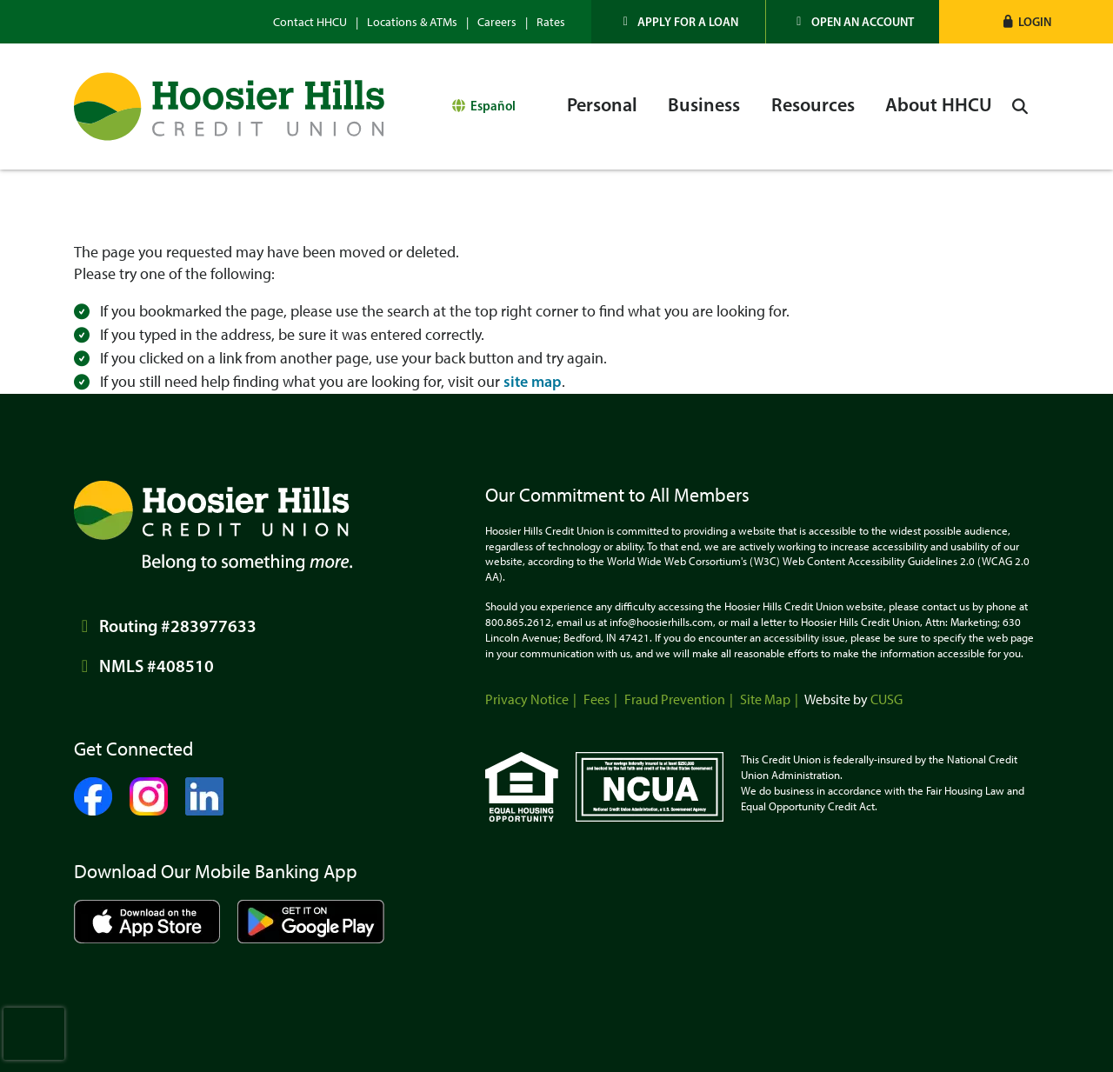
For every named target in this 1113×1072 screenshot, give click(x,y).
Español (493, 105)
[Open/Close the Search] (1020, 106)
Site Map (765, 699)
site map (532, 381)
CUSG (886, 699)
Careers (497, 22)
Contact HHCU (310, 22)
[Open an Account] (853, 21)
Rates (551, 22)
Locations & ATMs (412, 22)
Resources (813, 105)
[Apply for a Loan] (678, 21)
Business (704, 105)
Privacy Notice (527, 699)
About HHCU (938, 105)
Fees (596, 699)
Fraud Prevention (674, 699)
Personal (602, 105)
